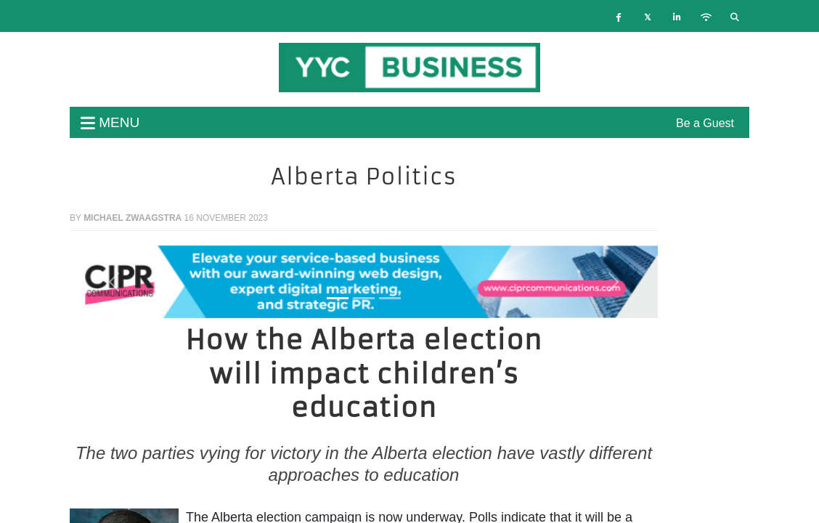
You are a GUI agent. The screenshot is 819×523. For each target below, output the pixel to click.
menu (110, 122)
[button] (114, 282)
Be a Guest (705, 123)
